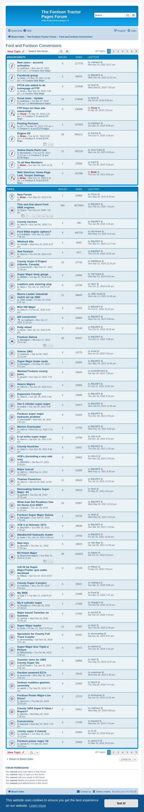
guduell (23, 495)
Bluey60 (24, 545)
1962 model (26, 300)
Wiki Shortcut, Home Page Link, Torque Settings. (33, 174)
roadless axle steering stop (34, 284)
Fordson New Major (41, 70)
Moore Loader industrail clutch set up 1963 (32, 296)
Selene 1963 (25, 351)
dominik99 (25, 419)
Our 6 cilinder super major (33, 403)
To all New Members (30, 162)
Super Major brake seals (32, 361)
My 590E (22, 592)
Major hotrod (25, 469)
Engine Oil (23, 133)
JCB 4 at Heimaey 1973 (31, 524)
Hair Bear (95, 542)
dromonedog (26, 639)
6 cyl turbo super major (32, 436)
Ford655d (25, 234)
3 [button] (118, 51)
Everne (94, 133)
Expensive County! (29, 394)
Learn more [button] (37, 805)
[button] (136, 51)
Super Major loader (29, 625)
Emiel (94, 351)
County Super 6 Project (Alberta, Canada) (32, 263)
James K (24, 701)
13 (39, 216)
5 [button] (127, 51)
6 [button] (131, 51)
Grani (23, 210)
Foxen (94, 194)
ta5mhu (24, 714)
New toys (23, 542)
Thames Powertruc (29, 479)
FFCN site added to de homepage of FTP (31, 87)
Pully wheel (24, 327)
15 (47, 216)
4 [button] (122, 51)
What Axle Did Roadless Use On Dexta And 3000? (35, 503)
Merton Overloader (29, 426)
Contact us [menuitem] (84, 791)
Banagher (25, 340)
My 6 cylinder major (29, 602)
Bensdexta (25, 153)
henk (22, 78)
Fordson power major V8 (33, 741)
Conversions (25, 721)
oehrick (23, 618)
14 (43, 216)
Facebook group (27, 75)
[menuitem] (27, 30)
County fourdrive (28, 446)
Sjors (22, 287)
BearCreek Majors (29, 555)
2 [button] (113, 51)
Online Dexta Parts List (31, 150)
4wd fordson (25, 251)
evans (23, 406)
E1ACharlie (26, 665)
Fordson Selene (27, 337)
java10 (23, 377)
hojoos (94, 552)
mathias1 (24, 68)
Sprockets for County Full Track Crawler (33, 635)
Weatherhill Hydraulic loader (35, 534)
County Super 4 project (32, 582)
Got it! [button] (121, 803)
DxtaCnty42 (26, 267)
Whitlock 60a (25, 241)
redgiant (24, 508)
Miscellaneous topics (40, 103)
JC (21, 126)
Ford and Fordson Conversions (33, 45)
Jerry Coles (96, 150)
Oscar (23, 114)
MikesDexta (26, 652)
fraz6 (93, 162)
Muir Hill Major (26, 306)
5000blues (96, 261)
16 (52, 216)
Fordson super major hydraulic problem (30, 415)
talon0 (23, 688)
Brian (23, 136)
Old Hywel (96, 231)
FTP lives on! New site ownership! (31, 110)
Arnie (22, 330)
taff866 (23, 277)
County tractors (27, 221)
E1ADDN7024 (98, 371)
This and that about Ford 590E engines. (33, 206)
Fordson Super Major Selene (35, 514)
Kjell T (23, 595)
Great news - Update (30, 98)
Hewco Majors (26, 384)
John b (23, 224)
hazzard (24, 724)
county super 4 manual (31, 731)
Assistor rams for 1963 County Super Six (31, 661)
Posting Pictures (27, 123)
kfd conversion (26, 316)
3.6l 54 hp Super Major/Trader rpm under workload (32, 570)
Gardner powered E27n (31, 672)
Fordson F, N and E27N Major (34, 128)
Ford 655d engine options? (34, 231)
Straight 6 (25, 605)
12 (34, 216)
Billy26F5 (95, 75)
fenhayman (96, 695)
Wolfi (93, 514)
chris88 (23, 244)
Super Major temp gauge (32, 274)
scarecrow (25, 675)
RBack (23, 576)
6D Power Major (27, 552)
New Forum (24, 194)
